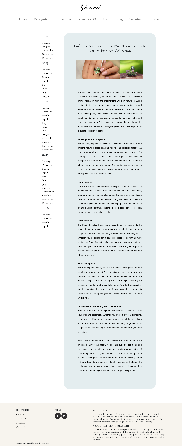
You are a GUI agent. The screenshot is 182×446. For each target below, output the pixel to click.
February (47, 42)
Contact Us (21, 427)
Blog (119, 19)
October (46, 142)
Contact (155, 19)
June (44, 88)
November (47, 54)
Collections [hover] (64, 19)
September (48, 50)
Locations (136, 19)
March (45, 77)
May (44, 84)
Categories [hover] (41, 19)
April (45, 80)
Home (23, 19)
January (46, 69)
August (46, 46)
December (47, 58)
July (44, 92)
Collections (21, 414)
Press (106, 19)
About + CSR (87, 19)
